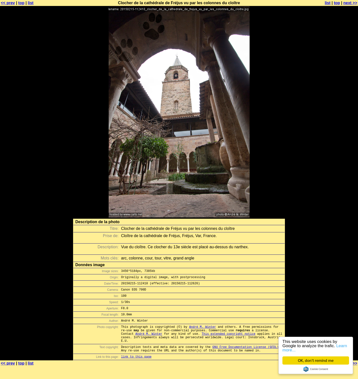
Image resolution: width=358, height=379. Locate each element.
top (21, 3)
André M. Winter (202, 334)
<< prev (8, 3)
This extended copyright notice (228, 342)
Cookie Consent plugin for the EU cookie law (315, 369)
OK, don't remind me (316, 360)
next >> (350, 3)
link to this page (136, 369)
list (31, 3)
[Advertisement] (338, 123)
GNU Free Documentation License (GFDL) (245, 358)
